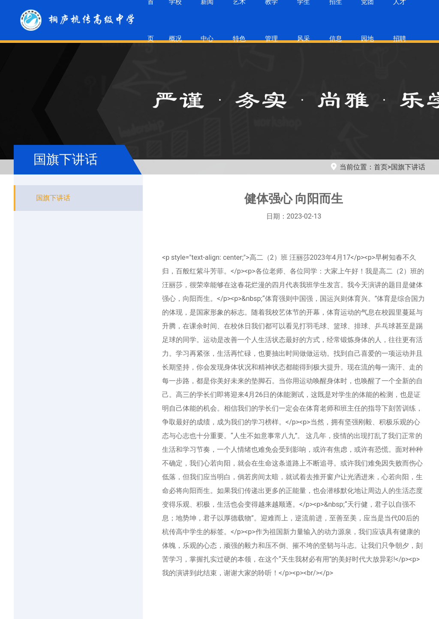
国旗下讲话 (408, 167)
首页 (381, 167)
